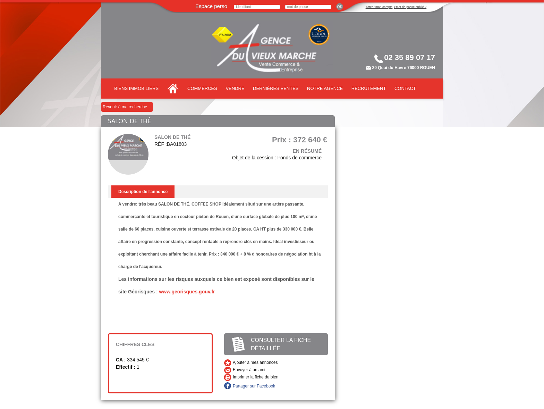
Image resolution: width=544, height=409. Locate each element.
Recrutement (368, 88)
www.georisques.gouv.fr (187, 291)
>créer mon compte (379, 7)
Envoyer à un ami (249, 369)
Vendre (235, 88)
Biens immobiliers (136, 88)
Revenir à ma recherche (125, 107)
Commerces (202, 88)
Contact (405, 88)
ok (339, 7)
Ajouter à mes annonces (255, 362)
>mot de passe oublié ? (410, 7)
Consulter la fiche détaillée (281, 344)
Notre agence (325, 88)
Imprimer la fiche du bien (255, 377)
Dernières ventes (275, 88)
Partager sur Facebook (254, 386)
